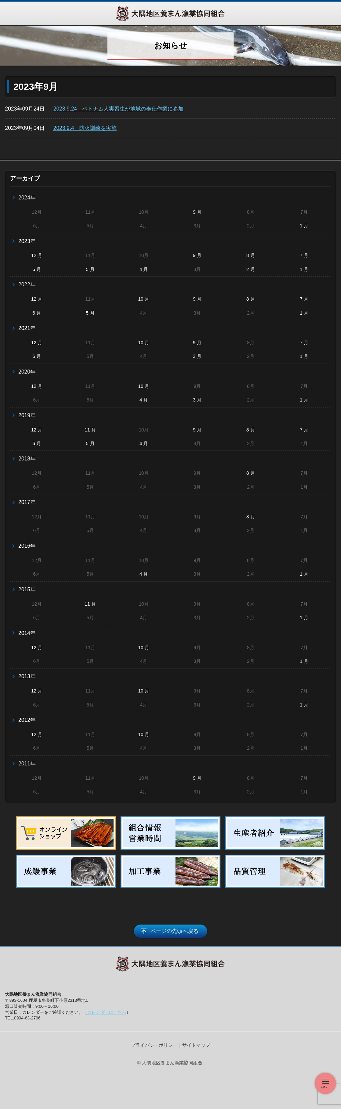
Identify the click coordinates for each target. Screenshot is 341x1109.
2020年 (27, 372)
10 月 (143, 299)
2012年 (27, 720)
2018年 (27, 458)
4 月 (144, 269)
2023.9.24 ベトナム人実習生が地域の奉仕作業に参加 (118, 109)
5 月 (90, 269)
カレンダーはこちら (106, 1012)
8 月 (250, 255)
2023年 (27, 241)
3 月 (197, 356)
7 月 (304, 255)
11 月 (90, 429)
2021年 (27, 328)
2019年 (27, 415)
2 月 (250, 269)
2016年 (27, 546)
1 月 (304, 225)
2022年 (27, 284)
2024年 (27, 197)
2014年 (27, 633)
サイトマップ (196, 1045)
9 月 (197, 212)
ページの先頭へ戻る (174, 931)
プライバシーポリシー (154, 1045)
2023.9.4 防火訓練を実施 (85, 128)
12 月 (36, 255)
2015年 (27, 589)
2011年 (27, 763)
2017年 (27, 502)
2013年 (27, 676)
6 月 (36, 269)
